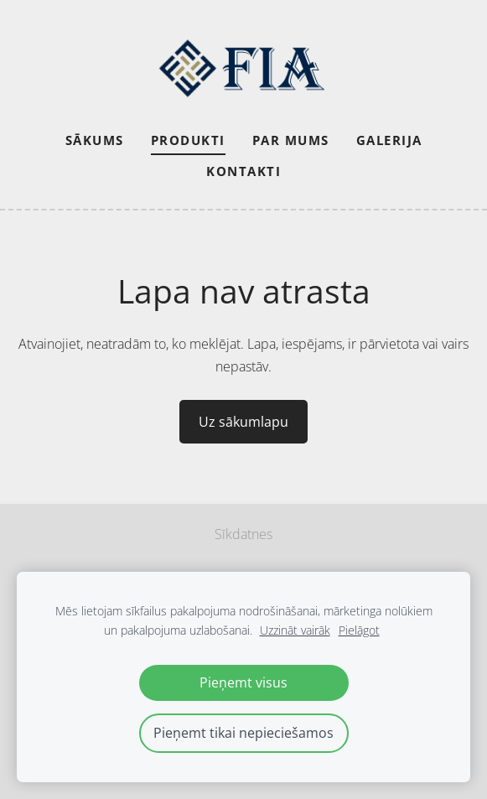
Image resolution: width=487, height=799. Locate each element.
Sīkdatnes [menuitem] (243, 534)
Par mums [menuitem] (290, 140)
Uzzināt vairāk (295, 630)
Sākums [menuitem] (94, 140)
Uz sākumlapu (243, 421)
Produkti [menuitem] (188, 140)
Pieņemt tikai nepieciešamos (243, 733)
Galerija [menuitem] (389, 140)
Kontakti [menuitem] (243, 171)
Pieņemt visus (243, 682)
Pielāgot (359, 630)
